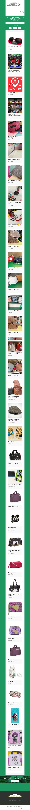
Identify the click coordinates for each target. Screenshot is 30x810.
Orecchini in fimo (12, 442)
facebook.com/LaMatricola (14, 5)
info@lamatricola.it (15, 3)
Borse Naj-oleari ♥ (13, 353)
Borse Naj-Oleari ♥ (13, 332)
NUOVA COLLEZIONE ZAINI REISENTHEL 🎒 (14, 70)
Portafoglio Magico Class (15, 484)
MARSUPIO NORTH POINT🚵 (13, 137)
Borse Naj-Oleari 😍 (13, 289)
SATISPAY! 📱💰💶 (13, 92)
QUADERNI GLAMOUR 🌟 (15, 181)
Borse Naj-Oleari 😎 (13, 246)
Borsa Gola (11, 638)
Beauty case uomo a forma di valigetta (13, 397)
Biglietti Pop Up (12, 681)
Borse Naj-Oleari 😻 (13, 268)
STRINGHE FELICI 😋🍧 (14, 225)
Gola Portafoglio (12, 617)
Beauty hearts (11, 573)
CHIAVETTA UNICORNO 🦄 (14, 203)
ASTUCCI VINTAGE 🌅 (14, 159)
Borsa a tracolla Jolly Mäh (15, 767)
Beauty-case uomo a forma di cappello (13, 420)
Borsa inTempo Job (13, 660)
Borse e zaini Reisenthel (14, 463)
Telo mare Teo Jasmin (14, 724)
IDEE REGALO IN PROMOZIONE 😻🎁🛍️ (14, 114)
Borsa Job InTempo (13, 506)
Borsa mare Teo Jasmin (14, 745)
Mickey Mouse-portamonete (12, 528)
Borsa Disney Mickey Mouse (13, 595)
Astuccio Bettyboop (13, 703)
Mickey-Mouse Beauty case (14, 551)
